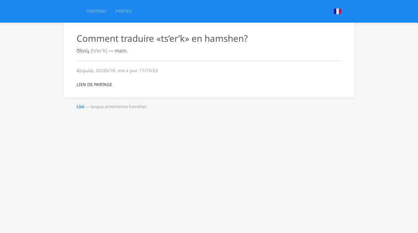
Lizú (80, 106)
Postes (123, 11)
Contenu (96, 11)
